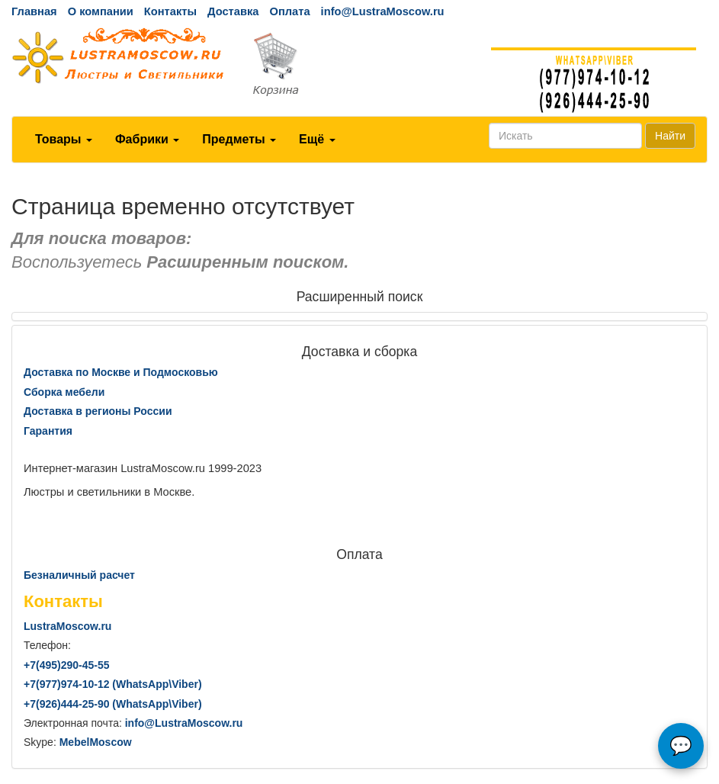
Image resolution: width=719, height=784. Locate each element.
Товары (63, 139)
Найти (670, 136)
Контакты (170, 11)
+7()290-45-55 (66, 665)
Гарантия (48, 431)
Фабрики (147, 139)
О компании (100, 11)
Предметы (239, 139)
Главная (34, 11)
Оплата (289, 11)
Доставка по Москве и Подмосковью (121, 372)
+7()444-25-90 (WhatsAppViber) (113, 704)
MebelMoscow (95, 742)
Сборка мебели (64, 392)
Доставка (232, 11)
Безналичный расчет (79, 575)
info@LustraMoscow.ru (383, 11)
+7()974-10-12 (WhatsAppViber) (113, 684)
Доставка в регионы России (98, 411)
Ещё (317, 139)
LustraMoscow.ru (67, 626)
